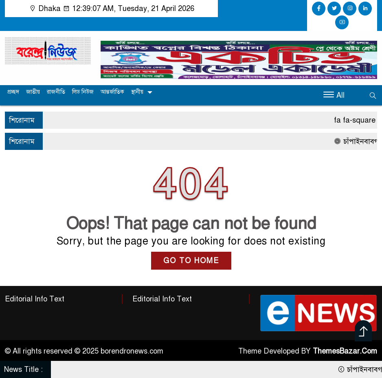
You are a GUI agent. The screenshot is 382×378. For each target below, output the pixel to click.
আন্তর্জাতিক (112, 91)
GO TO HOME (191, 260)
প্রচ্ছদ (13, 91)
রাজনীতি (56, 91)
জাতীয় (33, 91)
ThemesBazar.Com (345, 351)
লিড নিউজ (83, 91)
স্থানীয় (137, 91)
